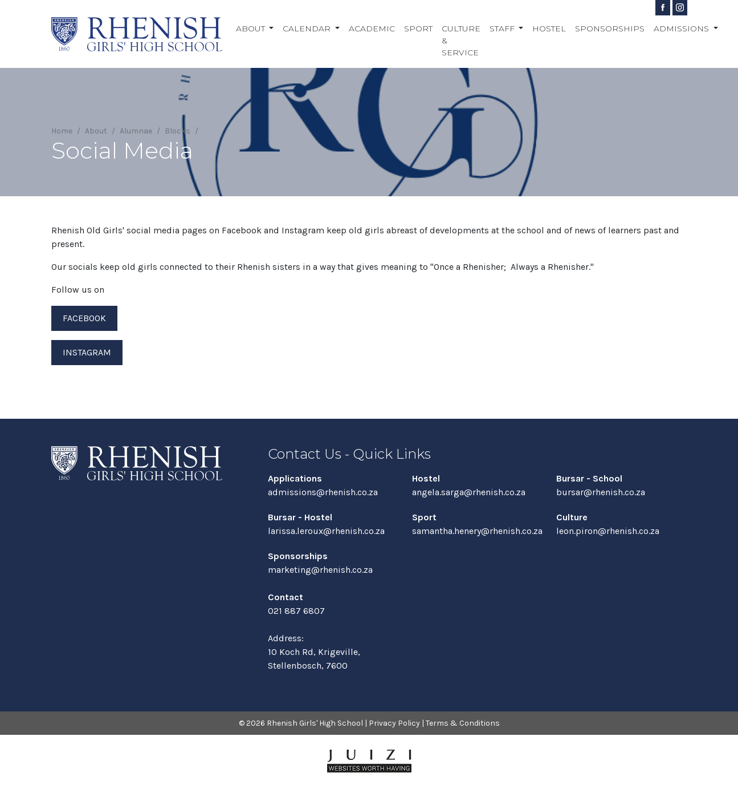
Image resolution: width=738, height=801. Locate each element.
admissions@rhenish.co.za (323, 492)
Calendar (308, 28)
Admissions (682, 28)
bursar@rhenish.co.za (600, 492)
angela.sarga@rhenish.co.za (468, 492)
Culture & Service (461, 40)
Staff (503, 28)
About (251, 28)
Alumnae (136, 131)
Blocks (177, 131)
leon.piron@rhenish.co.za (607, 530)
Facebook (84, 318)
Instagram (87, 352)
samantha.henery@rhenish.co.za (477, 530)
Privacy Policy (394, 723)
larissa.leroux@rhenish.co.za (326, 530)
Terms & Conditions (463, 723)
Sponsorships (610, 28)
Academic (372, 28)
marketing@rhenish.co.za (320, 569)
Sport (418, 28)
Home (61, 131)
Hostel (549, 28)
